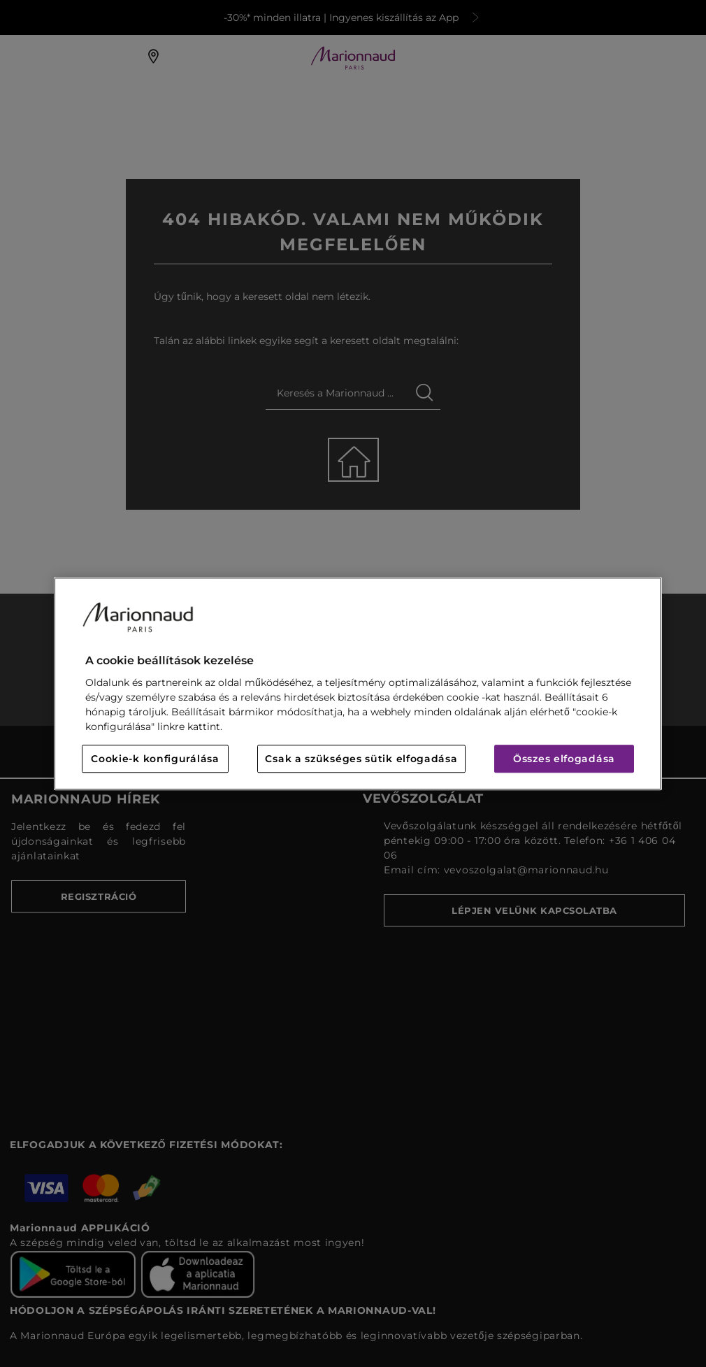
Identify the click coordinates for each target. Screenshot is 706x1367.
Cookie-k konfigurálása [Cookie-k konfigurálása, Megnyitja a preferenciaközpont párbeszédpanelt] (155, 758)
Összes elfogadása (564, 758)
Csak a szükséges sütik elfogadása (361, 758)
